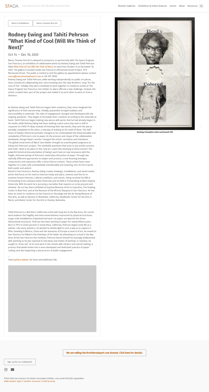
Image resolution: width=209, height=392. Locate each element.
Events (173, 6)
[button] (108, 126)
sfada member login (12, 381)
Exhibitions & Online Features (152, 6)
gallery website (21, 259)
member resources (32, 381)
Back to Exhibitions (20, 23)
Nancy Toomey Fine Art (47, 23)
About (182, 6)
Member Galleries (126, 6)
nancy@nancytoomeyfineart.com (24, 76)
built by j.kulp (49, 381)
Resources (192, 6)
